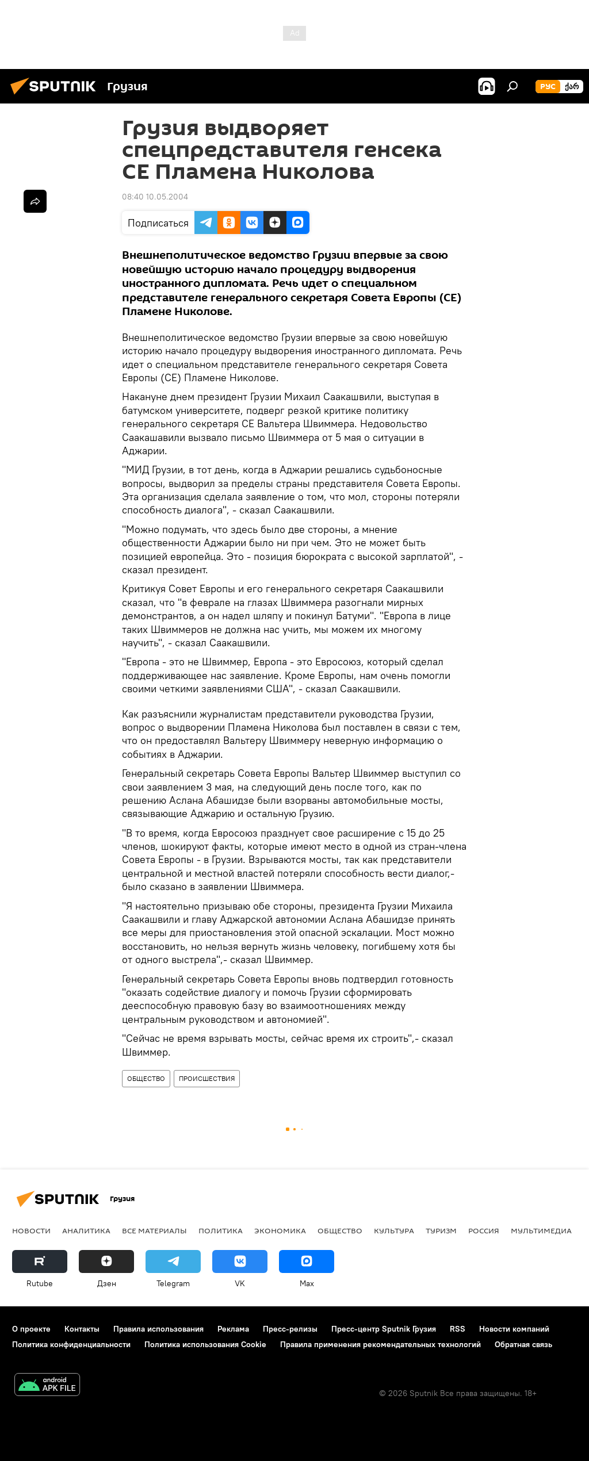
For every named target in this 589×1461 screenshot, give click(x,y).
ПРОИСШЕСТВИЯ (207, 1078)
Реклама (233, 1329)
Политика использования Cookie (205, 1344)
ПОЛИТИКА (220, 1230)
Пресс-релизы (290, 1329)
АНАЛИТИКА (86, 1230)
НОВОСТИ (31, 1230)
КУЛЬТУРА (394, 1230)
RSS (457, 1329)
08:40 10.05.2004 (155, 196)
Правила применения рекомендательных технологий (380, 1344)
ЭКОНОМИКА (280, 1230)
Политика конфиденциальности (71, 1344)
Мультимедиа (541, 1230)
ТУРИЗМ (441, 1230)
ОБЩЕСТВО (146, 1078)
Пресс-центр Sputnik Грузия (383, 1329)
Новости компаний (514, 1329)
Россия (483, 1230)
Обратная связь (523, 1344)
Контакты (82, 1329)
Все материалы (154, 1230)
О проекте (31, 1329)
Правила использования (158, 1329)
